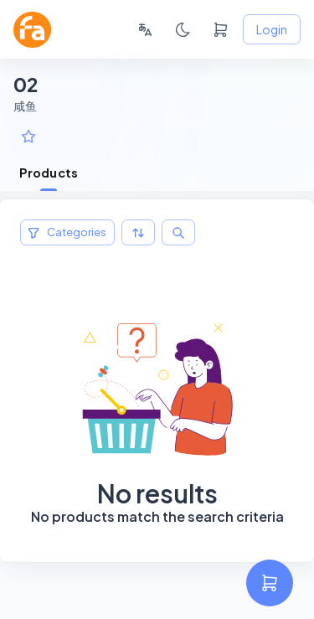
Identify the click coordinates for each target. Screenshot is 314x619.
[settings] (269, 583)
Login (272, 29)
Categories (67, 232)
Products (48, 172)
